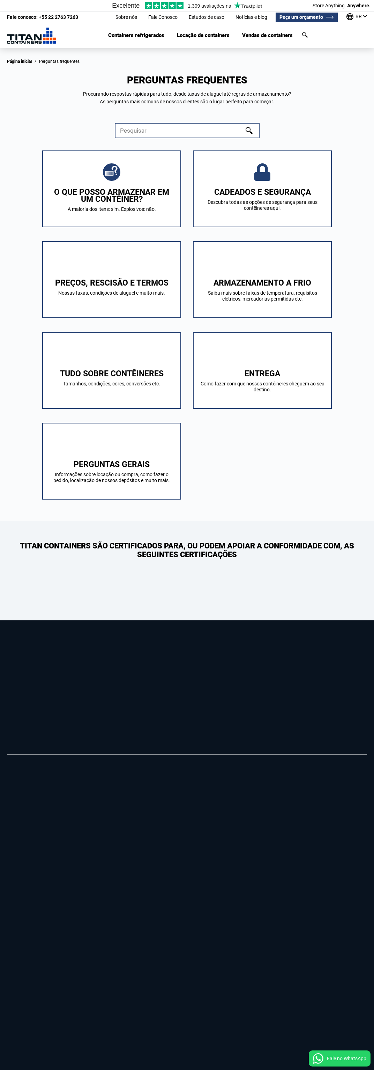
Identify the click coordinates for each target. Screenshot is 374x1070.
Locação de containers (203, 35)
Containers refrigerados (136, 35)
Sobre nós (126, 17)
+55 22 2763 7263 (42, 17)
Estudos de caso (206, 17)
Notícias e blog (251, 17)
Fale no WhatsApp (346, 1058)
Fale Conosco (163, 17)
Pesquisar (305, 35)
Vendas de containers (267, 35)
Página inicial (19, 61)
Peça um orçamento (301, 17)
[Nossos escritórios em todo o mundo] (356, 17)
